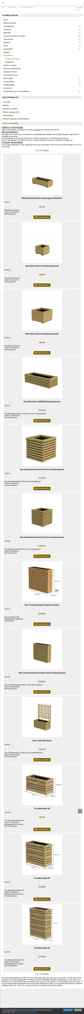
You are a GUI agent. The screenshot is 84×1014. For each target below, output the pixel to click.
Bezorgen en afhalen (10, 109)
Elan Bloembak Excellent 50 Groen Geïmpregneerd (42, 469)
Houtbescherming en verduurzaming (16, 91)
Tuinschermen (8, 39)
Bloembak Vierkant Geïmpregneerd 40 (42, 266)
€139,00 (42, 887)
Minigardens (9, 62)
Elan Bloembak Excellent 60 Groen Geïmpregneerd (42, 537)
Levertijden (7, 102)
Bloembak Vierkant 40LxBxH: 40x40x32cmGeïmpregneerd (12, 280)
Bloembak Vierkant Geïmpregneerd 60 (42, 334)
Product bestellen (42, 217)
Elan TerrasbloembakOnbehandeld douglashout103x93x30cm (13, 619)
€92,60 (42, 342)
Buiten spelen (8, 78)
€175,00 (42, 410)
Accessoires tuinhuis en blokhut (14, 36)
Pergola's (6, 52)
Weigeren (78, 1010)
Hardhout (6, 42)
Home (5, 20)
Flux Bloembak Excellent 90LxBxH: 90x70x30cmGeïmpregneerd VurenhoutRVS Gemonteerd (14, 963)
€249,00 (42, 614)
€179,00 (42, 957)
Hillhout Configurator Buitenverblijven (16, 119)
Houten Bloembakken (13, 59)
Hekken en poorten (10, 65)
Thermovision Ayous (10, 75)
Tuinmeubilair (8, 49)
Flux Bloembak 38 (42, 808)
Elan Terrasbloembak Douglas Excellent (42, 605)
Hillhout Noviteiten (9, 23)
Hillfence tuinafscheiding (11, 68)
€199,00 (42, 681)
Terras (5, 46)
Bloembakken (8, 55)
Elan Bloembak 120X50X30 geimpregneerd (42, 402)
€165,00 (42, 546)
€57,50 (42, 207)
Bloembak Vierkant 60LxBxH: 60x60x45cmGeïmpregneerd (12, 347)
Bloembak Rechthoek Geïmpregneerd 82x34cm (42, 198)
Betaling (6, 105)
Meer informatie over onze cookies (26, 1012)
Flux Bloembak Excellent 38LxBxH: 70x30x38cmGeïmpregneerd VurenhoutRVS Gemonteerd (14, 823)
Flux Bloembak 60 (42, 878)
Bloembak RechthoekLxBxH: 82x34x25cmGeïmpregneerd (12, 212)
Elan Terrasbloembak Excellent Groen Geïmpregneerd (42, 673)
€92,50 (42, 817)
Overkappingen (8, 26)
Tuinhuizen (7, 29)
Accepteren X (68, 1010)
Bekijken (78, 10)
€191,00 (42, 749)
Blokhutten (7, 33)
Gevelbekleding (8, 85)
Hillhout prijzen (8, 115)
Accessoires (7, 88)
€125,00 (42, 478)
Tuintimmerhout (8, 81)
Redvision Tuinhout (10, 72)
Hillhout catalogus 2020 (11, 112)
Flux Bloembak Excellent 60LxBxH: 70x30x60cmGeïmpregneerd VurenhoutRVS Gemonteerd (14, 893)
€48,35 (42, 275)
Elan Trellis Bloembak (42, 741)
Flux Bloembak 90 (42, 948)
